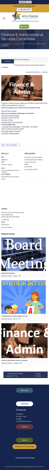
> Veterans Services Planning (24, 458)
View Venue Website (6, 227)
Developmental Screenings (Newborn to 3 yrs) (14, 316)
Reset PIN (17, 131)
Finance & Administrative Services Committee (14, 360)
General (19, 414)
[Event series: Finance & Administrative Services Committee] (20, 362)
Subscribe (24, 390)
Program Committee (38, 375)
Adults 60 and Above (23, 421)
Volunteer (24, 404)
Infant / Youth (21, 417)
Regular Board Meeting (7, 273)
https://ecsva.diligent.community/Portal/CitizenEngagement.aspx (20, 107)
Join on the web (17, 122)
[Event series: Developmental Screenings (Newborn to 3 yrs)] (19, 318)
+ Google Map (5, 219)
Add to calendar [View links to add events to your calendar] (11, 145)
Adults (19, 419)
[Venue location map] (24, 193)
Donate (24, 440)
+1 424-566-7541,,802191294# (10, 127)
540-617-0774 (24, 10)
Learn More (4, 133)
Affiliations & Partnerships (24, 446)
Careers (24, 427)
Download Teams (6, 122)
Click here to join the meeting (10, 115)
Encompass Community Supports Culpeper (12, 212)
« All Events (7, 61)
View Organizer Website (31, 169)
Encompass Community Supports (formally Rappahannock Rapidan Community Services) (33, 160)
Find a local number (7, 131)
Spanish (28, 2)
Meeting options (14, 133)
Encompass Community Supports (24, 466)
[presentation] (23, 254)
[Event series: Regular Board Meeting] (19, 275)
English (22, 2)
